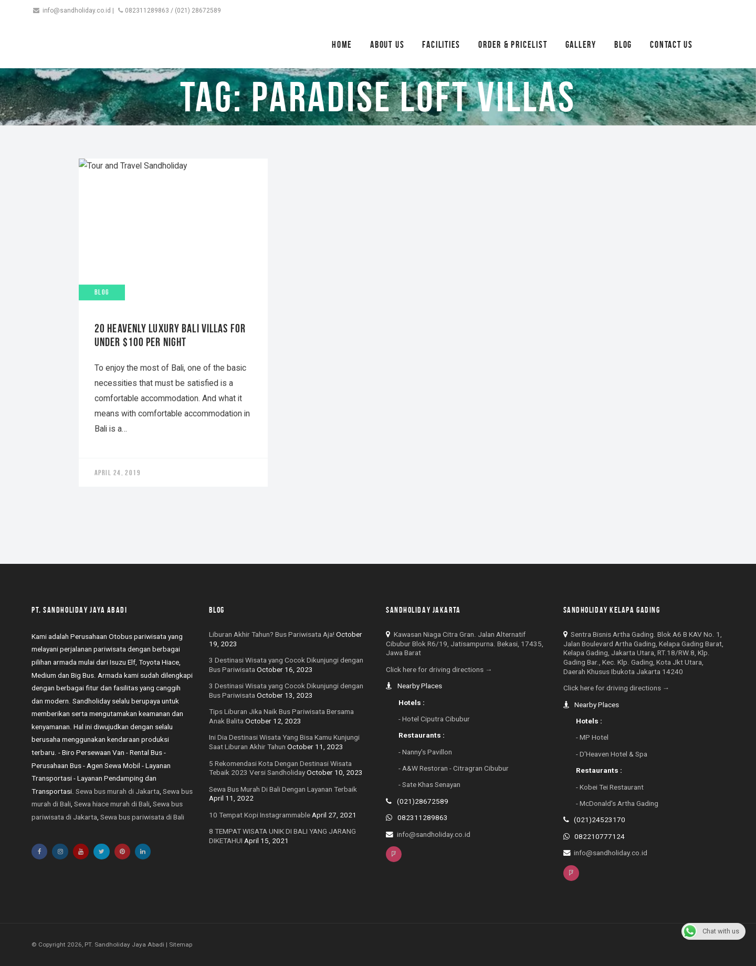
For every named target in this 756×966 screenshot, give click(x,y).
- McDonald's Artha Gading (617, 803)
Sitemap (180, 944)
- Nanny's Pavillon (425, 752)
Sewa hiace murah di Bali (112, 804)
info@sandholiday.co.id (77, 10)
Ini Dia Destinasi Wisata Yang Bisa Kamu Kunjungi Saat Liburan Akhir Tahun (284, 742)
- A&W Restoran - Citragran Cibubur (453, 768)
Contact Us (671, 44)
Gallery (580, 44)
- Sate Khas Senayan (429, 784)
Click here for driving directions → (439, 669)
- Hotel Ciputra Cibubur (434, 719)
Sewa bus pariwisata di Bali (142, 817)
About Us (387, 44)
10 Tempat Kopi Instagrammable (259, 815)
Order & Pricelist (512, 44)
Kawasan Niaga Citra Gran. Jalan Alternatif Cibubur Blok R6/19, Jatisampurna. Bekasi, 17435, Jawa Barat (464, 643)
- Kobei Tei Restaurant (610, 787)
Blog (623, 44)
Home (342, 44)
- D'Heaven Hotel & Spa (611, 754)
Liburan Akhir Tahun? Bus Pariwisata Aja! (271, 634)
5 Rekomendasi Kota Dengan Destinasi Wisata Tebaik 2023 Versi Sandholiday (280, 768)
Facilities (441, 44)
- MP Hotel (592, 737)
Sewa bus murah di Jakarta (118, 791)
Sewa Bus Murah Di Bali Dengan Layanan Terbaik (283, 789)
